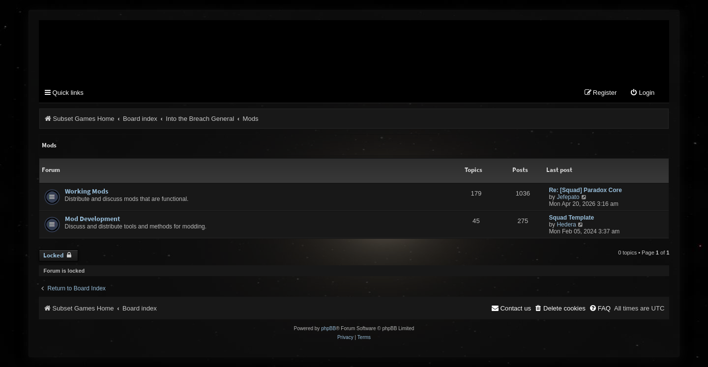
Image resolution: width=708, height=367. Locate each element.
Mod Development (92, 218)
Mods (49, 145)
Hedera (566, 224)
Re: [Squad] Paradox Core (585, 190)
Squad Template (571, 217)
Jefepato (568, 197)
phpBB (328, 328)
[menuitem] (642, 93)
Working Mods (86, 191)
